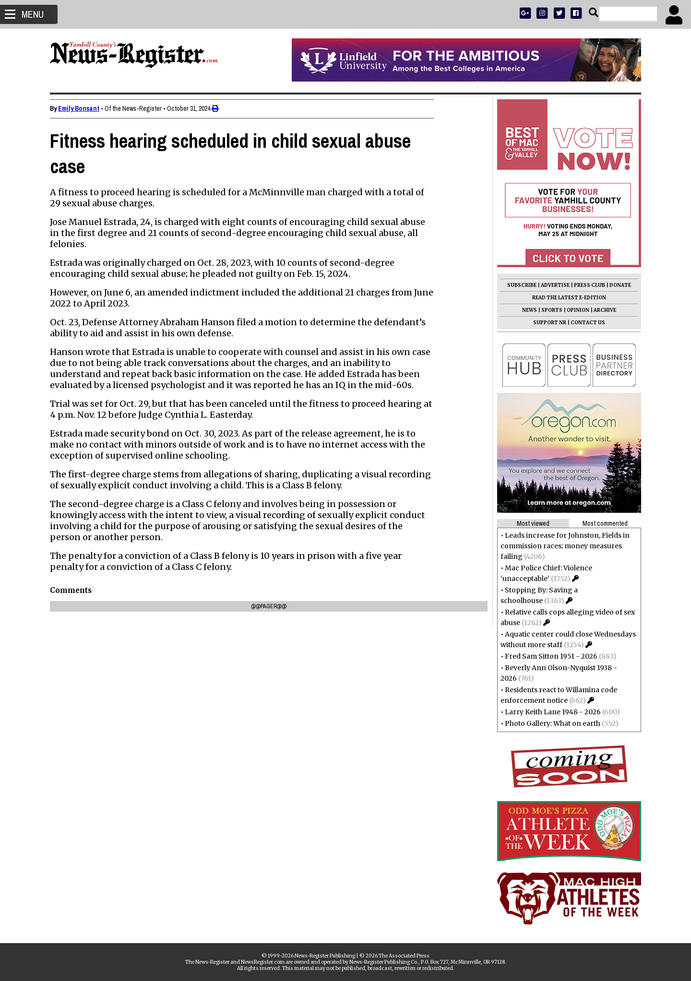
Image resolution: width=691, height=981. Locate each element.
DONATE (617, 285)
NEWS (526, 310)
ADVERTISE (552, 285)
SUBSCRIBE (519, 285)
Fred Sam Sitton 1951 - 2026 (548, 656)
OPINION (575, 310)
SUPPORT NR (546, 322)
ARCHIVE (602, 310)
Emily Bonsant (81, 108)
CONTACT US (585, 322)
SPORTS (549, 310)
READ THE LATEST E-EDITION (566, 298)
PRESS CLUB (586, 285)
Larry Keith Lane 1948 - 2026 (550, 712)
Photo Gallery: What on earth (549, 723)
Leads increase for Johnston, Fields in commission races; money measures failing (562, 546)
